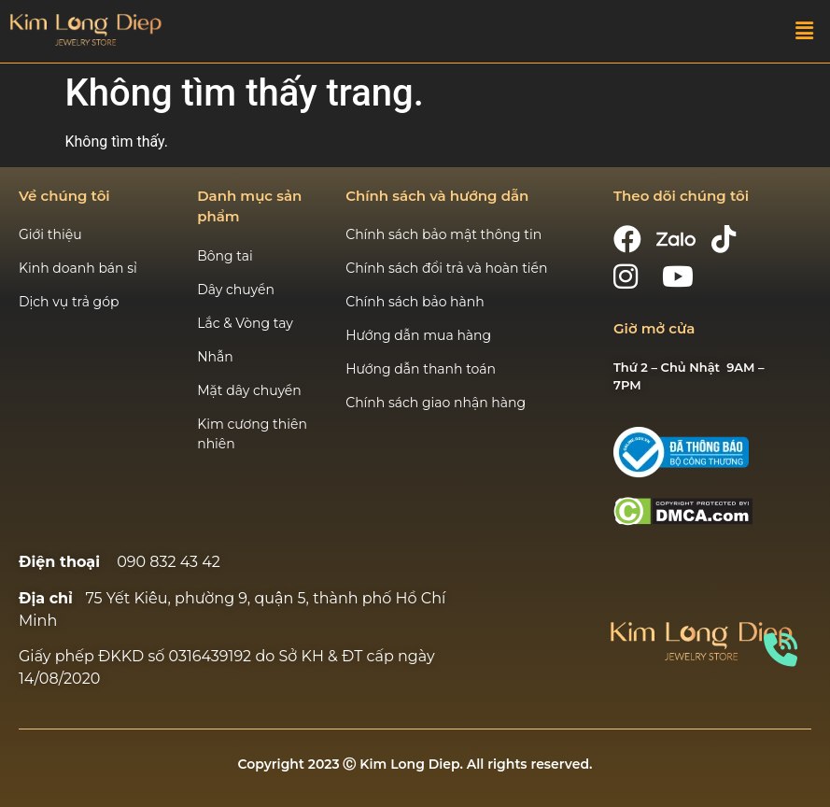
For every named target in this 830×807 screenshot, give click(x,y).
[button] (805, 32)
